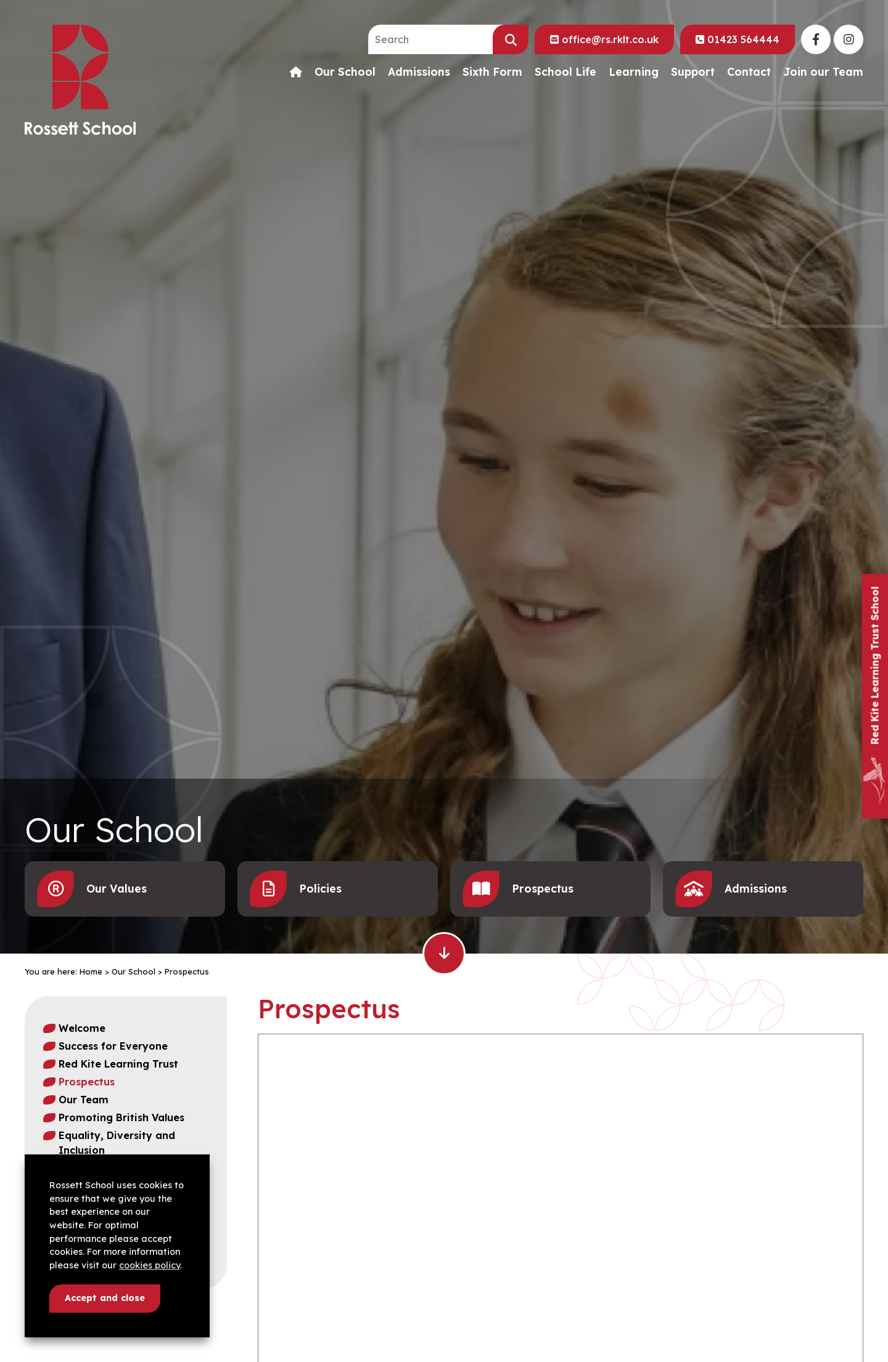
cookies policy (149, 1265)
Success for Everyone (113, 1046)
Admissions (419, 72)
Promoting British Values (121, 1117)
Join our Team (823, 72)
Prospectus (87, 1082)
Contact (749, 72)
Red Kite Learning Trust (118, 1064)
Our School (345, 72)
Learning (634, 72)
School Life (565, 72)
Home (91, 971)
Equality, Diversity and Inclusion (117, 1142)
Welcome (82, 1028)
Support (693, 72)
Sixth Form (492, 72)
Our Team (84, 1099)
